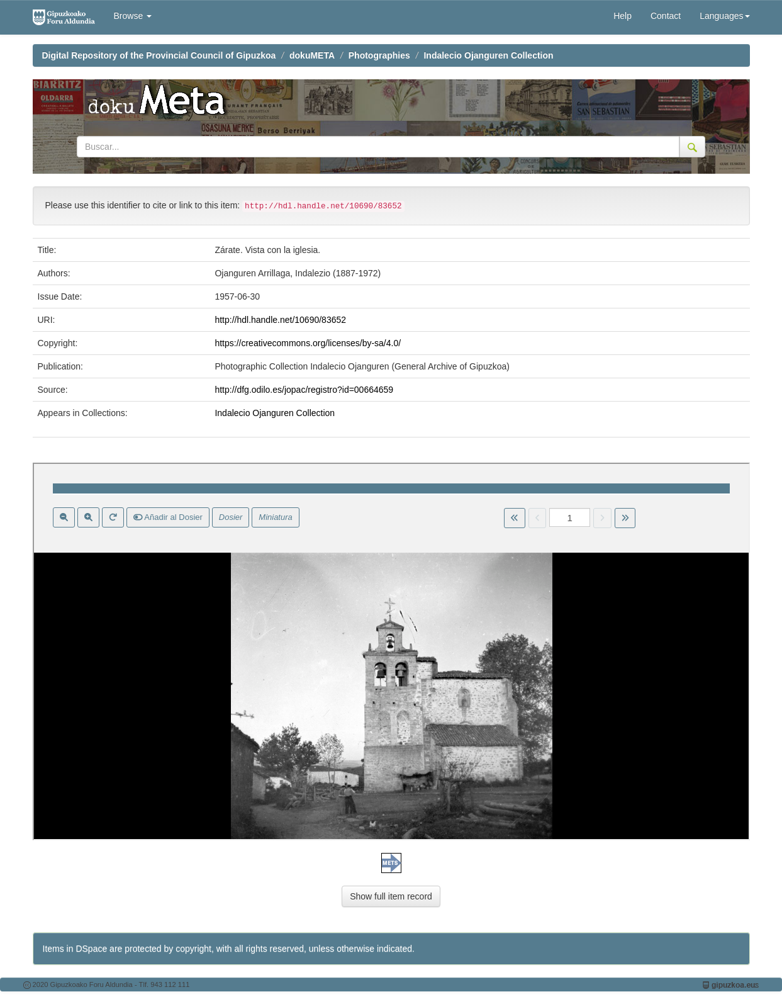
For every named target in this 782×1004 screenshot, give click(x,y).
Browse (133, 16)
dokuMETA (312, 55)
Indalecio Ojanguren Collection (488, 55)
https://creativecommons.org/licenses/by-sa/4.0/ (308, 343)
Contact (666, 16)
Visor (391, 651)
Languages (724, 16)
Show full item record (391, 896)
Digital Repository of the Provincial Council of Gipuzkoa (159, 55)
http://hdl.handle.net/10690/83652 (280, 320)
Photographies (379, 55)
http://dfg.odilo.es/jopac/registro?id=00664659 (304, 390)
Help (622, 16)
